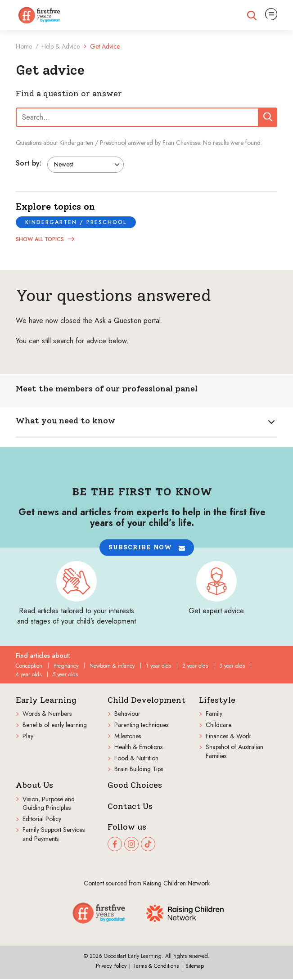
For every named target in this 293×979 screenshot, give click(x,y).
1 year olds (158, 666)
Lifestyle (217, 700)
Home (24, 46)
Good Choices (135, 785)
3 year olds (232, 666)
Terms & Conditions (156, 966)
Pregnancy (66, 666)
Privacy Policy (111, 966)
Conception (29, 666)
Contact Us (130, 806)
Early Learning (46, 700)
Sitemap (194, 966)
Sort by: (28, 163)
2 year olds (195, 666)
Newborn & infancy (112, 666)
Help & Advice (60, 46)
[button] (146, 547)
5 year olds (65, 674)
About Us (34, 785)
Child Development (146, 700)
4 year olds (28, 674)
